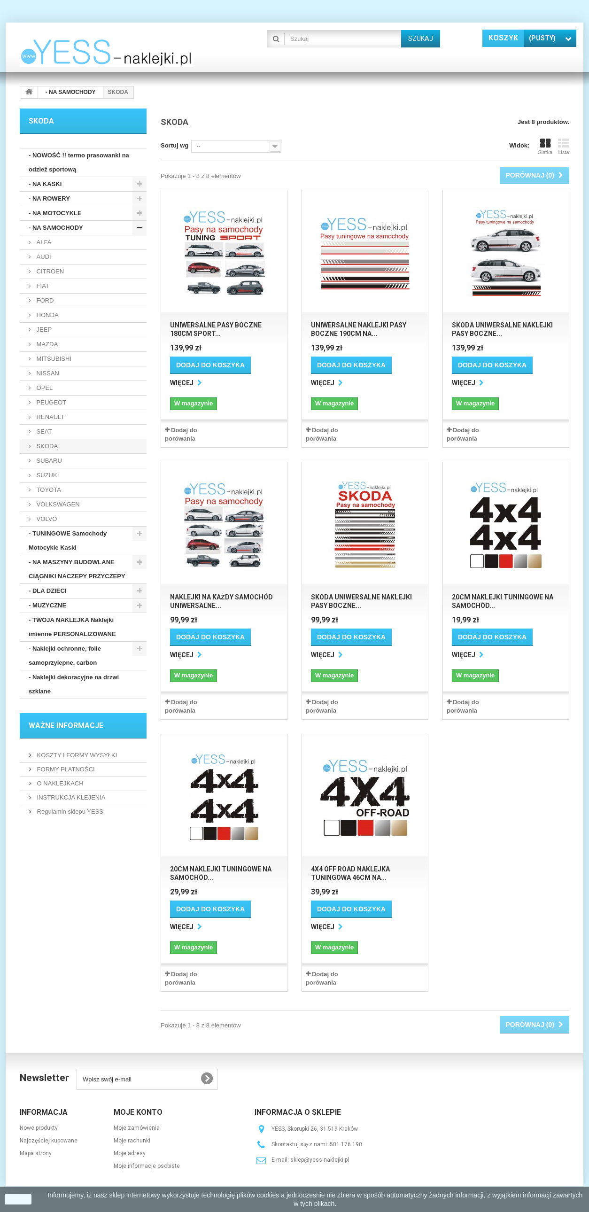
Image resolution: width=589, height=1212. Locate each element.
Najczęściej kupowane (49, 1140)
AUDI (43, 256)
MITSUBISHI (53, 358)
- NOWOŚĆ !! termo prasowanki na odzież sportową (79, 162)
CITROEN (49, 271)
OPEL (44, 387)
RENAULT (49, 416)
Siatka (545, 146)
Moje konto (138, 1112)
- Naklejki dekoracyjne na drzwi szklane (74, 684)
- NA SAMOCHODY (56, 227)
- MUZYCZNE (47, 605)
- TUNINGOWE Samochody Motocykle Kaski (68, 540)
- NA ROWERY (49, 198)
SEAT (43, 431)
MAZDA (46, 344)
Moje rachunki (132, 1140)
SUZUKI (47, 475)
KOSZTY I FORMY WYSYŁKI (76, 755)
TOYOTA (48, 489)
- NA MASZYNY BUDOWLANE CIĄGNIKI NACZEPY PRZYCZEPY (77, 569)
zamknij (18, 1199)
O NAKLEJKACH (59, 783)
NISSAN (47, 373)
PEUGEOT (50, 402)
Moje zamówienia (137, 1128)
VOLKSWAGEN (57, 504)
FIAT (42, 285)
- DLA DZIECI (47, 590)
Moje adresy (130, 1153)
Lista (563, 146)
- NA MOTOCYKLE (55, 213)
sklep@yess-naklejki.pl (319, 1160)
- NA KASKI (45, 183)
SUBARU (48, 460)
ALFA (43, 242)
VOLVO (46, 518)
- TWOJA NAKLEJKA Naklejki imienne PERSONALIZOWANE (72, 626)
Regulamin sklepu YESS (69, 811)
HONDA (47, 315)
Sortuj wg (174, 145)
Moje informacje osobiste (147, 1166)
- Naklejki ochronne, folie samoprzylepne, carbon (65, 655)
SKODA (46, 446)
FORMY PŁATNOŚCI (65, 769)
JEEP (43, 329)
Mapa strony (36, 1153)
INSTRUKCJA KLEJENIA (70, 797)
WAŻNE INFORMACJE (66, 725)
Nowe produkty (39, 1128)
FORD (44, 300)
